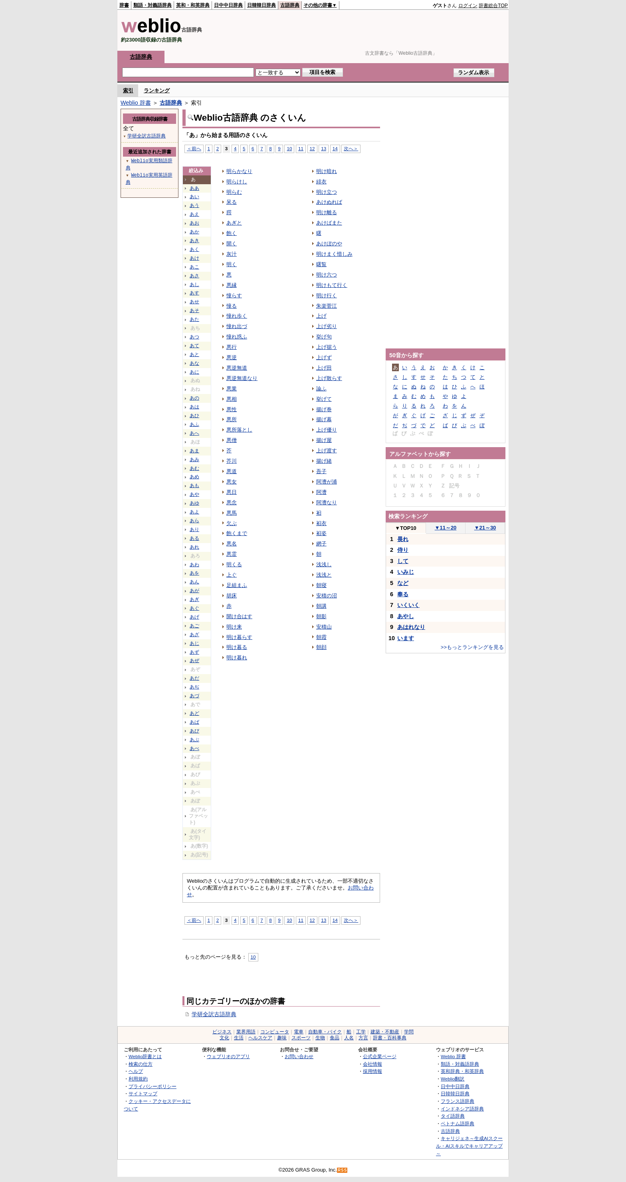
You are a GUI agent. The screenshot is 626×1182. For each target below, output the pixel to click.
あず (194, 652)
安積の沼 (326, 596)
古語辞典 (289, 5)
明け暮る (236, 647)
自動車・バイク (325, 1031)
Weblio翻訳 (452, 1078)
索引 (128, 91)
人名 (349, 1037)
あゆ (194, 503)
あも (194, 485)
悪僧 (231, 440)
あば (194, 722)
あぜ (194, 660)
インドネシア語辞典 (462, 1108)
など (402, 583)
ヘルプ (136, 1071)
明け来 (234, 627)
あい (194, 196)
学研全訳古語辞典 (214, 1014)
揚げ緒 (324, 461)
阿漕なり (326, 502)
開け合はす (239, 616)
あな (194, 363)
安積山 (324, 627)
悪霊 (231, 554)
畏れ (402, 539)
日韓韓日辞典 (261, 5)
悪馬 (231, 513)
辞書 (124, 5)
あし (194, 284)
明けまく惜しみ (334, 254)
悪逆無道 (236, 368)
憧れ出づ (236, 326)
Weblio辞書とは (145, 1056)
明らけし (236, 182)
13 (323, 148)
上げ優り (326, 430)
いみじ (405, 572)
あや (194, 494)
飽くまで (236, 533)
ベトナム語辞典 (457, 1123)
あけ (194, 258)
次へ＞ (351, 148)
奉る (402, 594)
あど (194, 713)
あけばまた (329, 223)
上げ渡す (326, 451)
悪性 (231, 409)
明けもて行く (331, 285)
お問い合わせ (299, 1056)
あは (194, 407)
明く (231, 264)
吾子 (321, 471)
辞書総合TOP (493, 5)
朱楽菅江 (326, 306)
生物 (320, 1037)
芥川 (231, 461)
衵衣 (321, 523)
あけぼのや (329, 244)
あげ (194, 617)
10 (289, 148)
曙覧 (321, 264)
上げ (321, 316)
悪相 (231, 399)
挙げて (324, 399)
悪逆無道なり (242, 378)
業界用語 (246, 1031)
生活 (239, 1037)
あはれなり (411, 627)
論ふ (321, 389)
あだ (194, 678)
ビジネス (222, 1031)
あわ (194, 564)
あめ (194, 477)
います (405, 638)
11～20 (446, 528)
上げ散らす (329, 378)
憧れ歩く (236, 316)
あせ (194, 301)
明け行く (326, 295)
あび (194, 731)
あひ (194, 415)
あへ (194, 433)
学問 (409, 1031)
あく (194, 249)
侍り (402, 550)
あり (194, 529)
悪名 (231, 544)
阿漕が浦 (326, 482)
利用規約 (138, 1078)
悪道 (231, 471)
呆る (231, 202)
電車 (298, 1031)
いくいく (408, 605)
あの (194, 398)
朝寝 (321, 585)
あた (194, 319)
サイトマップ (143, 1093)
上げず (324, 357)
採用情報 (372, 1071)
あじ (194, 643)
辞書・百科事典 (389, 1037)
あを (194, 573)
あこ (194, 267)
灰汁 (231, 254)
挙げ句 (324, 337)
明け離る (326, 212)
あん (194, 582)
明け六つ (326, 275)
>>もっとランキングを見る (472, 647)
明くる (234, 564)
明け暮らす (239, 637)
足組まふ (236, 585)
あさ (194, 276)
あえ (194, 214)
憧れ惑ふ (236, 337)
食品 (334, 1037)
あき (194, 240)
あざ (194, 634)
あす (194, 293)
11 (300, 148)
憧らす (234, 295)
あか (194, 232)
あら (194, 520)
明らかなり (239, 171)
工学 (361, 1031)
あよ (194, 512)
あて (194, 345)
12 (312, 148)
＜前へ (194, 148)
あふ (194, 424)
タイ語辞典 (453, 1115)
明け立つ (326, 192)
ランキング (157, 91)
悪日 (231, 492)
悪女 (231, 482)
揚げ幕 (324, 419)
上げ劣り (326, 326)
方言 (363, 1037)
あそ (194, 310)
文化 (224, 1037)
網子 (321, 544)
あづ (194, 695)
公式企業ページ (379, 1056)
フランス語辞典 (457, 1101)
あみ (194, 459)
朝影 (321, 616)
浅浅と (324, 575)
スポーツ (301, 1037)
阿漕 (321, 492)
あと (194, 354)
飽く (231, 233)
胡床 (231, 596)
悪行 (231, 347)
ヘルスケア (260, 1037)
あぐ (194, 608)
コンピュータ (274, 1031)
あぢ (194, 687)
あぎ (194, 599)
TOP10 (405, 528)
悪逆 (231, 357)
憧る (231, 306)
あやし (405, 616)
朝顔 (321, 647)
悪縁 (231, 285)
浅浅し (324, 564)
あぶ (194, 739)
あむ (194, 468)
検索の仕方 (141, 1064)
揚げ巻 (324, 409)
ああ (194, 188)
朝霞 (321, 637)
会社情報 (372, 1064)
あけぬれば (329, 202)
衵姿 (321, 533)
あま (194, 451)
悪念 (231, 502)
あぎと (234, 223)
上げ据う (326, 347)
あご (194, 626)
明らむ (234, 192)
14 (335, 148)
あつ (194, 337)
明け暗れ (326, 171)
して (402, 561)
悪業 (231, 389)
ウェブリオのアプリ (228, 1056)
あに (194, 372)
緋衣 (321, 182)
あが (194, 590)
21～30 (485, 528)
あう (194, 205)
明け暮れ (236, 658)
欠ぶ (231, 523)
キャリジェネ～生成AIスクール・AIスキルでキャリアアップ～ (469, 1146)
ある (194, 538)
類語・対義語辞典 (152, 5)
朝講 (321, 606)
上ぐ (231, 575)
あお (194, 223)
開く (231, 244)
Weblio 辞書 (136, 102)
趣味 (282, 1037)
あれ (194, 547)
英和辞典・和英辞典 (462, 1071)
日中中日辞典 (228, 5)
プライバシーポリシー (152, 1086)
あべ (194, 748)
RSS (342, 1170)
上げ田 (324, 368)
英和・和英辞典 (193, 5)
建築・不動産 (384, 1031)
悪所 (231, 419)
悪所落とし (239, 430)
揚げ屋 (324, 440)
